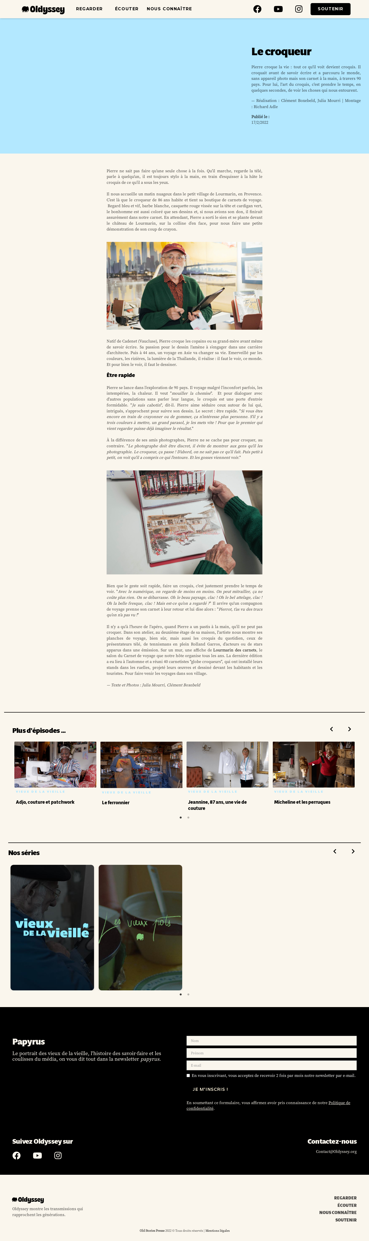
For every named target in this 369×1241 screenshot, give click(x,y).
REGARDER (89, 8)
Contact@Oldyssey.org (336, 1151)
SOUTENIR (330, 8)
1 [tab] (180, 817)
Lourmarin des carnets (234, 650)
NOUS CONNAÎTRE (169, 8)
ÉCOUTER (127, 8)
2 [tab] (188, 817)
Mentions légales (217, 1230)
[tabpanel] (55, 774)
